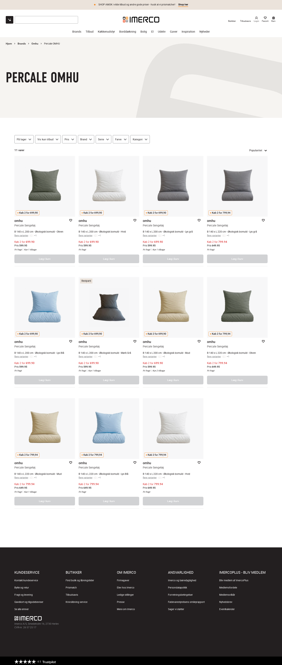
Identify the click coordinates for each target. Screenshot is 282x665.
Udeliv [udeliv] (162, 30)
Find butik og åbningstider (80, 578)
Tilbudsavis (72, 593)
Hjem (9, 42)
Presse (120, 600)
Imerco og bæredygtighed (182, 578)
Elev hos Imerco (125, 586)
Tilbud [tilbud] (90, 30)
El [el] (152, 30)
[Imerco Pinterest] (150, 618)
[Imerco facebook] (124, 618)
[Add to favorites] (70, 218)
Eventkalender (227, 607)
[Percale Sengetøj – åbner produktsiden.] (44, 209)
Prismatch (71, 586)
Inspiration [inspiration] (188, 30)
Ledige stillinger (125, 593)
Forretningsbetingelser (180, 593)
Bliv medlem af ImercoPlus (233, 578)
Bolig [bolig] (143, 30)
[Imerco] (141, 18)
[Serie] (103, 137)
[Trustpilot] (35, 660)
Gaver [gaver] (173, 30)
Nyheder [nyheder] (204, 30)
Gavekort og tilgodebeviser (28, 600)
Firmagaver (123, 578)
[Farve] (121, 137)
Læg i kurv (45, 257)
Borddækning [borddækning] (127, 30)
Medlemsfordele (228, 586)
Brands (22, 42)
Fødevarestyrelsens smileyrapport (186, 600)
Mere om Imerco (126, 607)
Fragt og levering (23, 593)
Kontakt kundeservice (26, 578)
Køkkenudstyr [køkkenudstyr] (106, 30)
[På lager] (24, 137)
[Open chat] (9, 18)
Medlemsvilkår (227, 593)
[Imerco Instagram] (132, 618)
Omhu (34, 42)
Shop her (183, 4)
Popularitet (258, 149)
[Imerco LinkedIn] (158, 618)
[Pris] (69, 137)
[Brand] (86, 137)
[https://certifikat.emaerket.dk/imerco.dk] (264, 660)
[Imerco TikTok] (141, 618)
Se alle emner (21, 607)
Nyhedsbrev (225, 600)
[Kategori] (140, 137)
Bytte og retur (21, 586)
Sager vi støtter (176, 607)
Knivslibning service (76, 600)
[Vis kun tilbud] (48, 137)
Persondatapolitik (177, 586)
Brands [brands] (76, 30)
